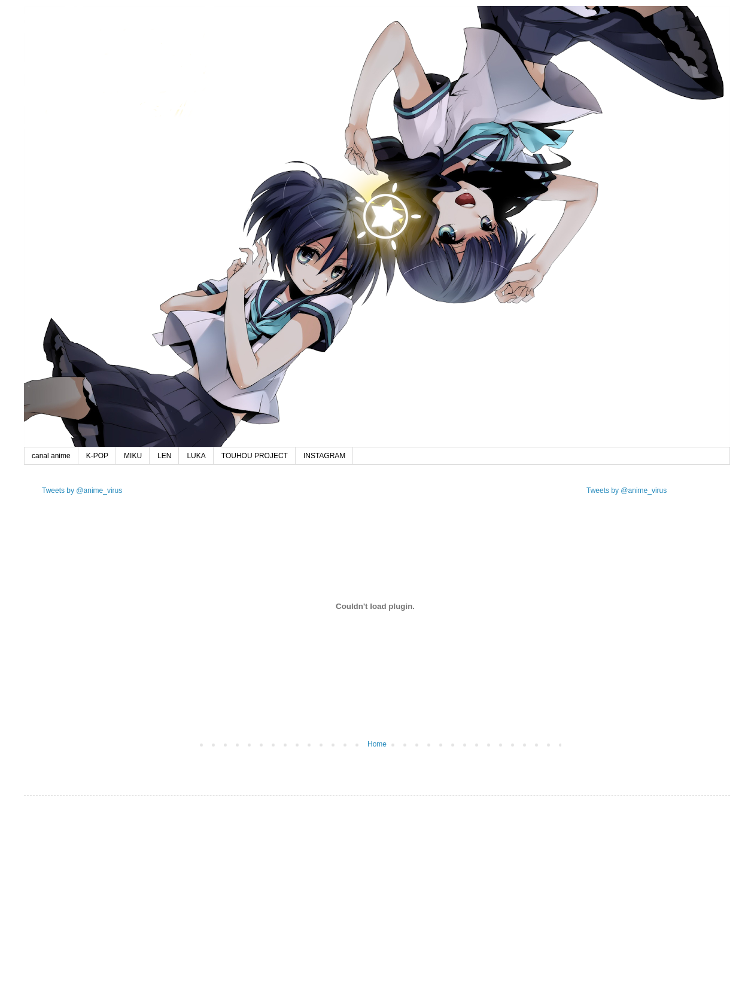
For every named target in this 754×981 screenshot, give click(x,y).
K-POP (97, 456)
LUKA (196, 456)
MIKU (133, 456)
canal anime (51, 456)
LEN (164, 456)
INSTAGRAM (324, 456)
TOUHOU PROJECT (254, 456)
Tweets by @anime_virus (82, 490)
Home (377, 744)
